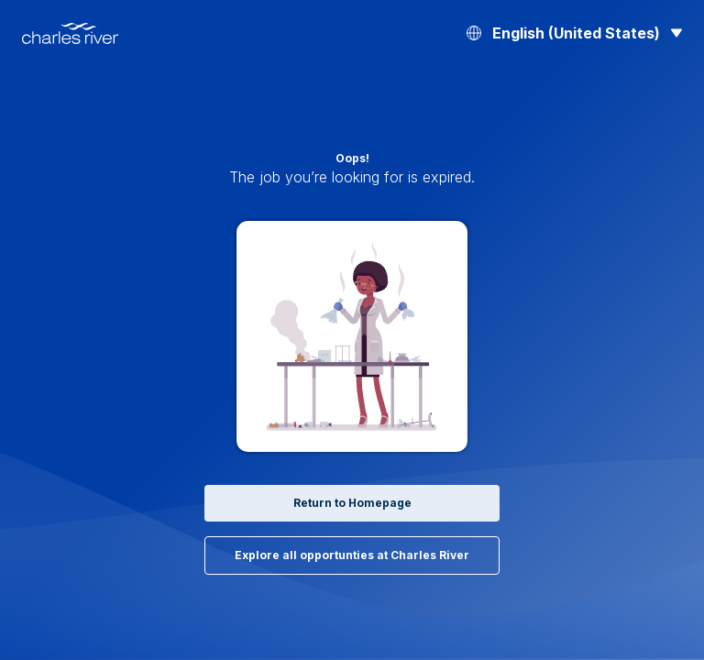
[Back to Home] (70, 33)
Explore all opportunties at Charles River (352, 555)
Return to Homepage (352, 503)
